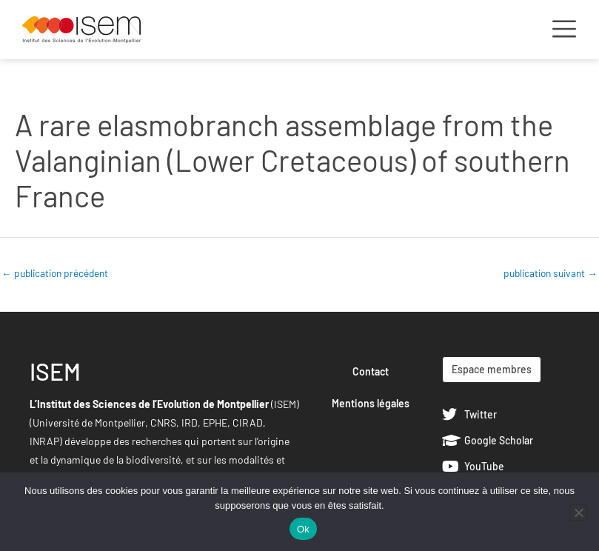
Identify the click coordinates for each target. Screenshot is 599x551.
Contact (370, 371)
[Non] (578, 512)
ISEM (55, 371)
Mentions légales (370, 403)
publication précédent (54, 273)
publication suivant (550, 273)
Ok (303, 529)
